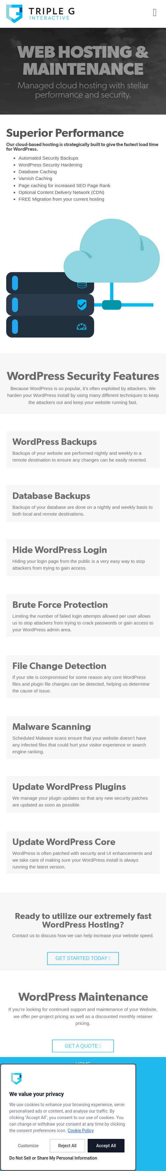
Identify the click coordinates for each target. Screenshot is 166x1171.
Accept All (106, 1145)
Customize (28, 1145)
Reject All (67, 1145)
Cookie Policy (81, 1130)
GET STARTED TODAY (83, 981)
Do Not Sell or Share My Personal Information (53, 1158)
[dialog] (68, 1117)
